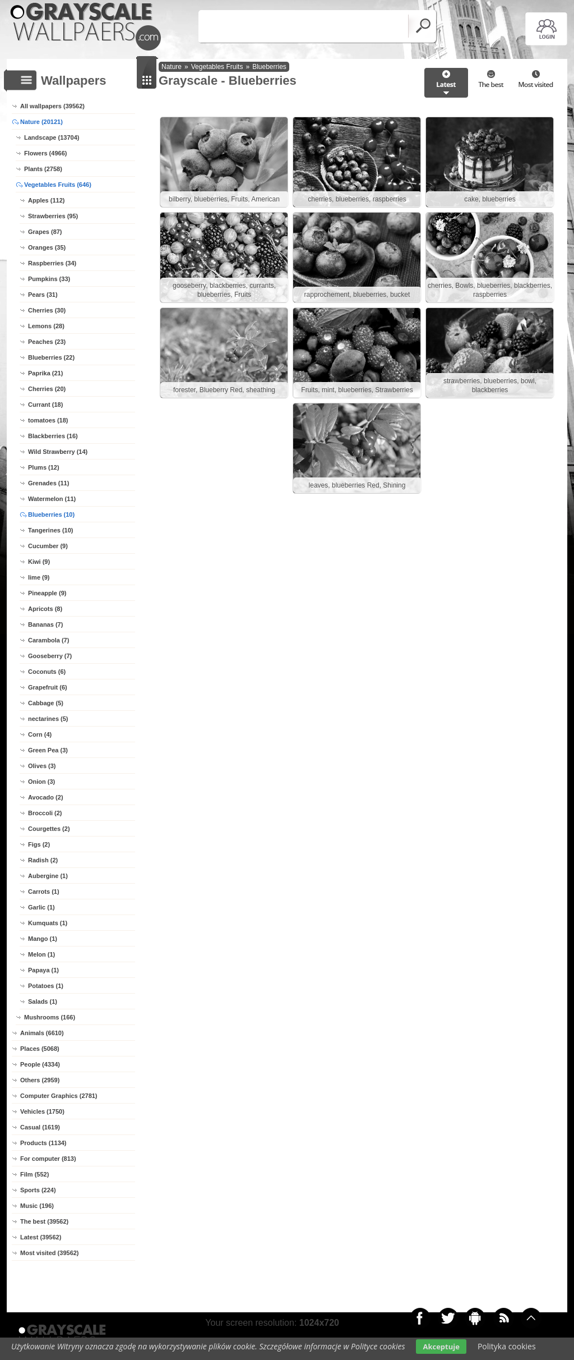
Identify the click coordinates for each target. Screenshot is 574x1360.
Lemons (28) (46, 326)
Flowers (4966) (45, 153)
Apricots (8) (45, 608)
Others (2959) (39, 1080)
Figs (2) (39, 844)
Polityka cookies (507, 1346)
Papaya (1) (43, 970)
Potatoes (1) (45, 985)
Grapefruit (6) (47, 687)
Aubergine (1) (48, 875)
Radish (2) (43, 860)
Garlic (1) (41, 907)
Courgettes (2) (49, 828)
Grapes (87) (45, 231)
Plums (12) (43, 467)
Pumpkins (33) (49, 278)
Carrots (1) (43, 891)
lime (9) (39, 577)
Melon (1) (41, 954)
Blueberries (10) (51, 514)
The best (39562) (44, 1221)
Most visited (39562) (49, 1252)
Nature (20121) (41, 121)
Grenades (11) (48, 483)
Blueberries (269, 67)
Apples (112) (46, 200)
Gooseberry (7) (50, 656)
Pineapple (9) (47, 593)
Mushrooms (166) (49, 1017)
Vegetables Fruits (217, 67)
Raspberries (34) (52, 263)
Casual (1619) (40, 1127)
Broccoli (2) (45, 813)
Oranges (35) (47, 247)
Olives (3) (42, 765)
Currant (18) (45, 404)
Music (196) (37, 1205)
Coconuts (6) (47, 671)
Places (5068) (39, 1048)
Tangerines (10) (50, 530)
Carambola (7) (48, 640)
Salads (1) (42, 1001)
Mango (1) (42, 938)
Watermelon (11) (52, 498)
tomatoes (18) (48, 420)
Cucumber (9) (48, 546)
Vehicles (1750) (42, 1111)
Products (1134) (43, 1143)
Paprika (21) (45, 373)
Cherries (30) (47, 310)
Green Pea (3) (48, 750)
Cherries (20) (47, 388)
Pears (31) (43, 294)
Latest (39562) (40, 1237)
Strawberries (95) (53, 216)
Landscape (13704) (51, 137)
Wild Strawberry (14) (57, 451)
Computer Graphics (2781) (59, 1095)
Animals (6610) (42, 1033)
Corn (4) (40, 734)
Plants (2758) (43, 169)
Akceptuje (441, 1346)
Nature (171, 67)
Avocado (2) (45, 797)
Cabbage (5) (45, 703)
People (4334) (40, 1064)
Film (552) (34, 1174)
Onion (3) (41, 781)
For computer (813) (48, 1158)
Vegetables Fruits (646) (57, 184)
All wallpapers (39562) (52, 106)
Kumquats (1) (47, 923)
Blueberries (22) (51, 357)
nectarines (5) (48, 718)
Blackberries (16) (53, 436)
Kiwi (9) (39, 561)
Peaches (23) (47, 341)
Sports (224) (38, 1190)
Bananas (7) (45, 624)
